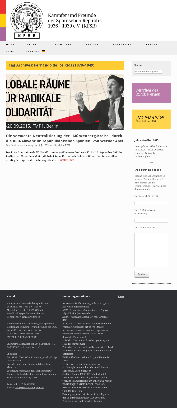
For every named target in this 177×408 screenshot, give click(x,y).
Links (121, 296)
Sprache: (35, 51)
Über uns (91, 44)
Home (10, 44)
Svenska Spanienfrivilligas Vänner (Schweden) (87, 380)
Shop (10, 51)
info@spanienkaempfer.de (29, 387)
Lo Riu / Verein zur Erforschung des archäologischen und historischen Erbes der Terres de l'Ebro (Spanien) (85, 367)
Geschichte (62, 44)
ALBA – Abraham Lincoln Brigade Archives (85, 317)
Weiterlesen (66, 160)
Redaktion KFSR (62, 145)
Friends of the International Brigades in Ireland (87, 347)
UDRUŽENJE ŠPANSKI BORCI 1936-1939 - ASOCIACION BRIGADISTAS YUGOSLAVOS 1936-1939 (84, 387)
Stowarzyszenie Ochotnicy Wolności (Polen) (85, 377)
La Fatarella (121, 44)
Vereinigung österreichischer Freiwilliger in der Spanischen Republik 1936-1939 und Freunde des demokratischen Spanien (86, 397)
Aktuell (33, 44)
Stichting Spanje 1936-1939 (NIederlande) (84, 374)
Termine (151, 44)
